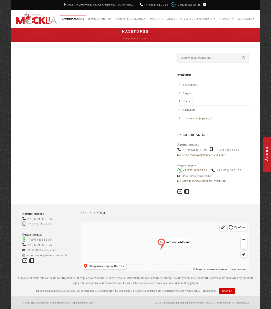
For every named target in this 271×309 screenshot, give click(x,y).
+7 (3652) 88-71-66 (154, 4)
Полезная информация (197, 118)
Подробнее (209, 290)
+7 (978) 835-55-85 (224, 149)
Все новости (191, 84)
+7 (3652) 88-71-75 (226, 170)
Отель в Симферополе (196, 18)
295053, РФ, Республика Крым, (99, 4)
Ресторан (157, 18)
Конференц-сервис (130, 18)
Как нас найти (93, 213)
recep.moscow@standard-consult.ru (201, 155)
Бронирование (73, 18)
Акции (172, 18)
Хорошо (227, 291)
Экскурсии (189, 109)
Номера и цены (99, 18)
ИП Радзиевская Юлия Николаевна (51, 302)
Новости (225, 18)
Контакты (245, 18)
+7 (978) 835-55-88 (188, 4)
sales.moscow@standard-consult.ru (201, 181)
